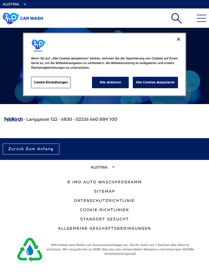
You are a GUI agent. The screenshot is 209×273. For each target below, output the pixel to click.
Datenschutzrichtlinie (104, 200)
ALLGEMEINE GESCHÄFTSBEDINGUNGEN (104, 228)
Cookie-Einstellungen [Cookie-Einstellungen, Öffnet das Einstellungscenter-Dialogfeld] (51, 82)
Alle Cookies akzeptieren (155, 82)
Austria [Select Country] (11, 4)
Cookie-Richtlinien (104, 210)
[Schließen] (179, 39)
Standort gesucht (104, 219)
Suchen (176, 18)
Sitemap (104, 191)
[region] (104, 64)
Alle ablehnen (110, 82)
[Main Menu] (201, 18)
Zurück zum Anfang (31, 148)
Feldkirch (13, 119)
